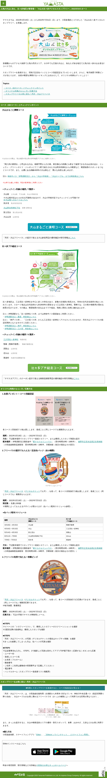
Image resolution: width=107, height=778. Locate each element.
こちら (72, 238)
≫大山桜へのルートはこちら (15, 200)
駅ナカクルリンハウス (42, 442)
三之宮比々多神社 (10, 339)
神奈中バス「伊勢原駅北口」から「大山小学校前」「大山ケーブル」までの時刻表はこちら (46, 176)
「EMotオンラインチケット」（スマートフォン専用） (67, 735)
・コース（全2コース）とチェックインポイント (24, 88)
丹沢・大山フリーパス (14, 491)
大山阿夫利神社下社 (11, 208)
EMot (38, 735)
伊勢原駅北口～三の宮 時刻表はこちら (21, 329)
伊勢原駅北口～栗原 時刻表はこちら (20, 317)
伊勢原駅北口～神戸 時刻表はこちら (20, 326)
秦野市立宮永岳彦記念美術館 (90, 442)
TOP (103, 773)
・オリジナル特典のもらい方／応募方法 (20, 91)
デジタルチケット (32, 491)
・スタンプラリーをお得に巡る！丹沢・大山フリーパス (27, 94)
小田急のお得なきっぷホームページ (51, 765)
